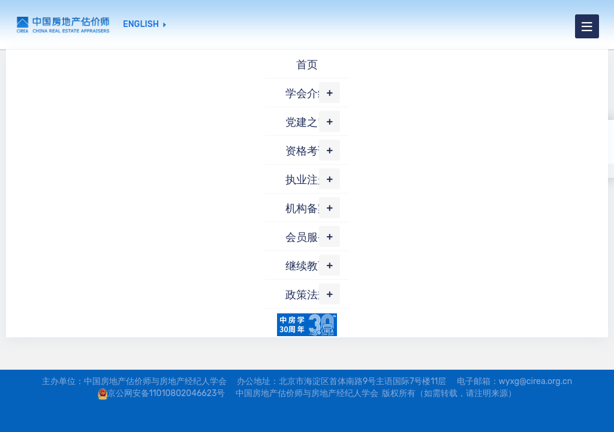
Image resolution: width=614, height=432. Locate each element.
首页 (307, 65)
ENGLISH (141, 24)
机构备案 (307, 208)
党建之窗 (307, 122)
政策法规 (307, 295)
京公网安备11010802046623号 (166, 393)
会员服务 (307, 237)
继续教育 (307, 266)
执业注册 (307, 180)
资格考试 (307, 151)
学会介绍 (307, 93)
